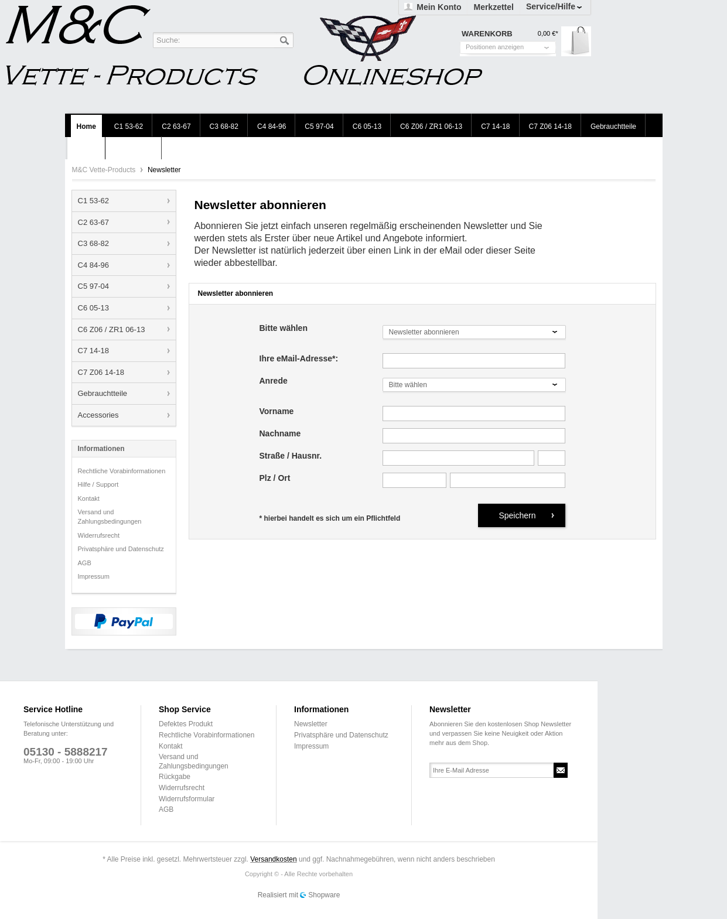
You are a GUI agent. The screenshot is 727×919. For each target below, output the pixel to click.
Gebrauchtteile (103, 393)
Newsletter (310, 724)
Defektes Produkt (186, 724)
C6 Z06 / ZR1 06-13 (111, 329)
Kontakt (89, 498)
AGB (84, 562)
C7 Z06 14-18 (101, 372)
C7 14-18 (93, 350)
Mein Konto (439, 7)
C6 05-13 (93, 307)
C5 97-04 (93, 286)
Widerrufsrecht (99, 535)
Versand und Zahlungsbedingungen (110, 516)
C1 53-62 (93, 200)
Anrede (274, 381)
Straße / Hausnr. (291, 456)
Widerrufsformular (186, 799)
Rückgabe (174, 777)
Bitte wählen (284, 328)
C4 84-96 (93, 265)
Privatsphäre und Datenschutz (121, 548)
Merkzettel (493, 7)
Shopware (324, 895)
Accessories (98, 415)
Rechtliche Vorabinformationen (122, 470)
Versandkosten (273, 859)
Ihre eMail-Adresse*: (299, 358)
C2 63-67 (93, 222)
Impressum (94, 576)
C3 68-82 (93, 243)
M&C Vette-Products (105, 170)
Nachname (280, 433)
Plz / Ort (275, 478)
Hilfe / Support (98, 484)
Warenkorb (576, 41)
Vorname (277, 411)
